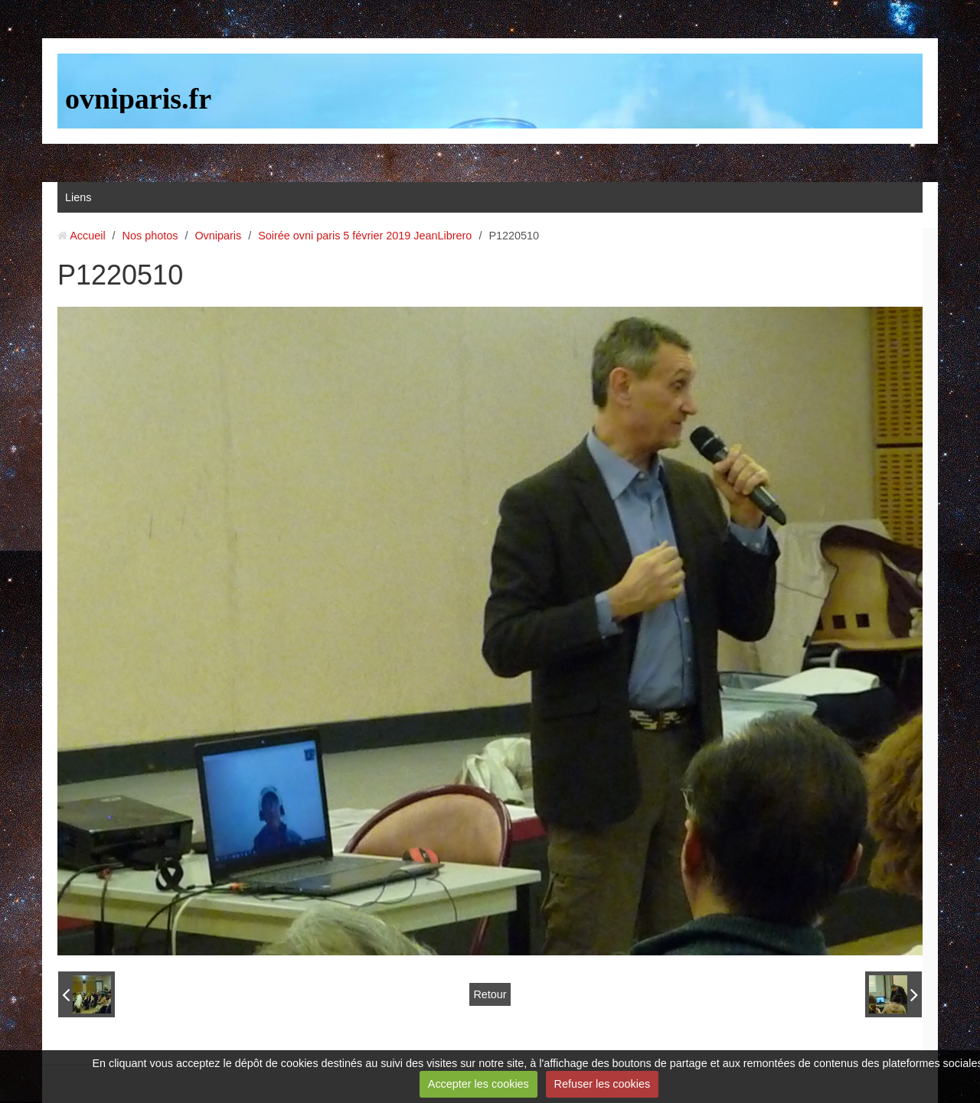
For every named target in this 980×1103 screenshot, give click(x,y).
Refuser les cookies (602, 1084)
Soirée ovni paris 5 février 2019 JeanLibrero (365, 235)
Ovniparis (217, 235)
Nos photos (150, 235)
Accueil (87, 235)
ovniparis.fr (138, 99)
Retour (489, 994)
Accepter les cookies (478, 1084)
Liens (78, 197)
